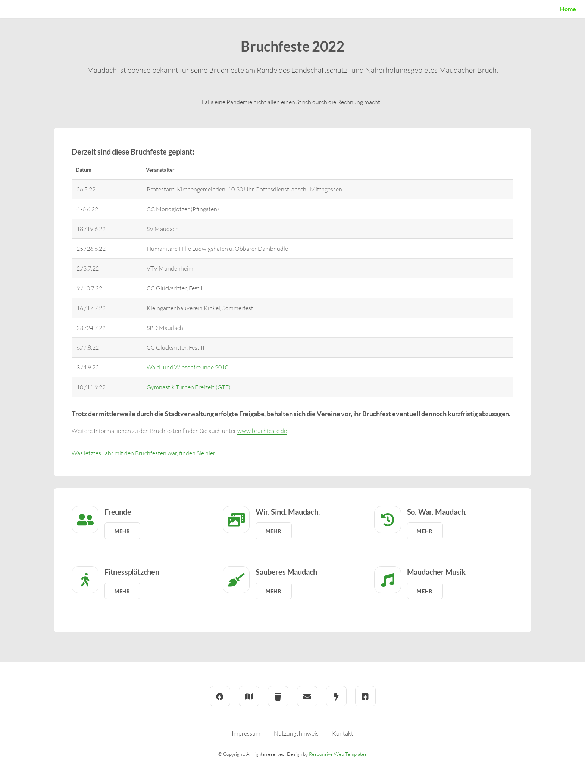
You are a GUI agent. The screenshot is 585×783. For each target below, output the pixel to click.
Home (568, 8)
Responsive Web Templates (338, 754)
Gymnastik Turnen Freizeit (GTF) (189, 387)
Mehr (123, 531)
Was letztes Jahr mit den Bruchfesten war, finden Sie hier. (144, 453)
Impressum (246, 733)
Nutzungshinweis (296, 733)
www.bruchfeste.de (262, 430)
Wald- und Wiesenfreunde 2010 (187, 367)
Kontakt (342, 733)
